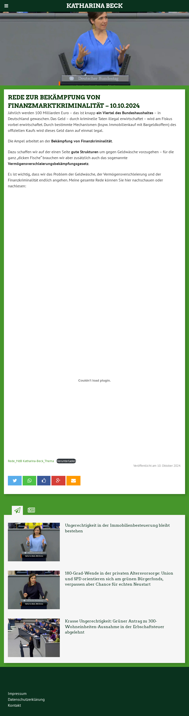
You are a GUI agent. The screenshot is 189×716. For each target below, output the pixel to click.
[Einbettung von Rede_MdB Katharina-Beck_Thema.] (94, 380)
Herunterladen (66, 461)
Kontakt (14, 705)
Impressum (17, 693)
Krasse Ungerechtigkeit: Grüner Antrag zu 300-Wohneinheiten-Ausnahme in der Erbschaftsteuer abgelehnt (114, 626)
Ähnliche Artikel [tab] (31, 510)
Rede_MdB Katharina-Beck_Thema (31, 461)
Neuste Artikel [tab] (17, 510)
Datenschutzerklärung (26, 699)
